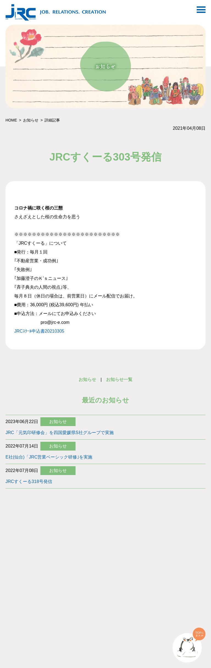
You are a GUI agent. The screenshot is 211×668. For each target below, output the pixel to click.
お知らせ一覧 (119, 379)
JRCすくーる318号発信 (28, 481)
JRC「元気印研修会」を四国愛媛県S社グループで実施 (59, 432)
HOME (11, 120)
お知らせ (30, 120)
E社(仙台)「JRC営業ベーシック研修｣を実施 (48, 457)
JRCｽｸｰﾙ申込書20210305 (39, 331)
